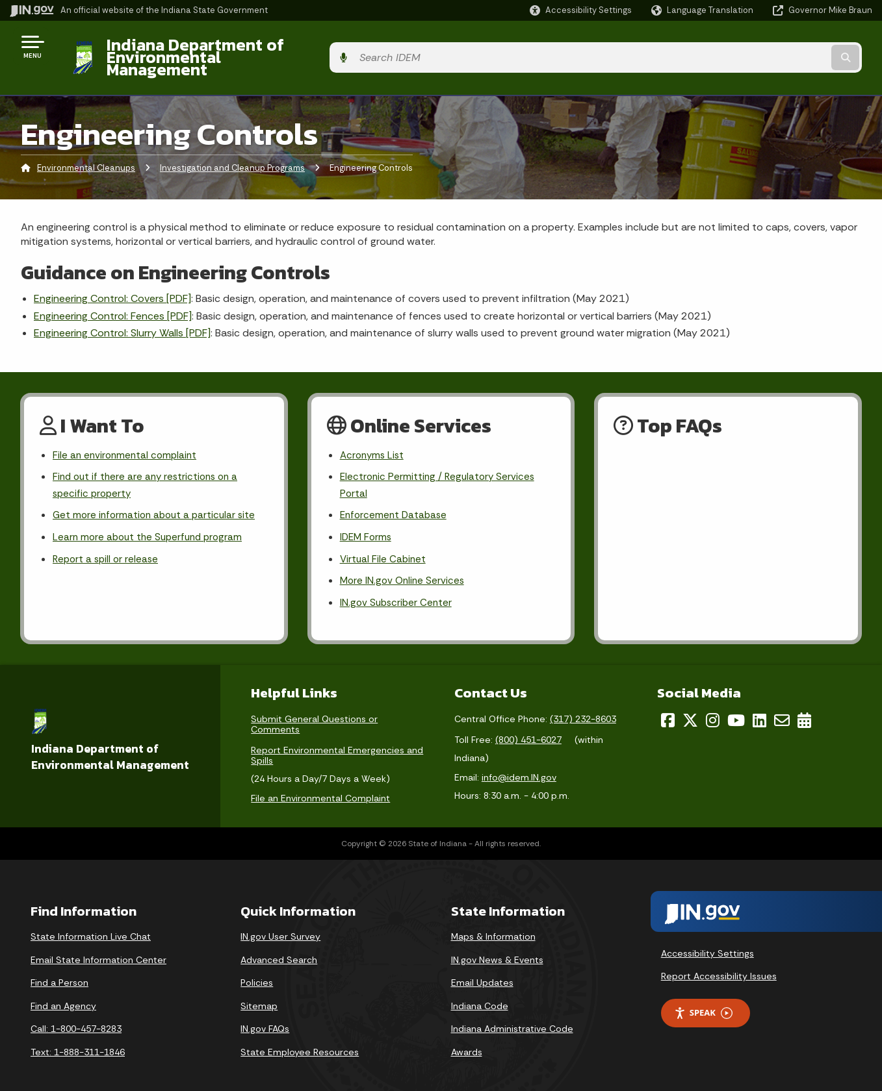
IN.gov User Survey (280, 922)
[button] (581, 10)
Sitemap (259, 991)
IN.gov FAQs (264, 1014)
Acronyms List (374, 433)
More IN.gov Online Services (404, 565)
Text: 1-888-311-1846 (78, 1038)
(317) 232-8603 (583, 704)
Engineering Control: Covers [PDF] (112, 276)
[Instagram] (713, 706)
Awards (466, 1038)
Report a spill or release (107, 542)
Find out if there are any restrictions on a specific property (149, 465)
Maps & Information (493, 922)
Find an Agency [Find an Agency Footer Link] (63, 991)
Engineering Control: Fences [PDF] (113, 293)
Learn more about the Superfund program (151, 520)
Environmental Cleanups (86, 145)
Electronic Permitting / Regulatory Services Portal (440, 465)
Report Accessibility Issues (719, 962)
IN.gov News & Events (497, 945)
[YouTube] (736, 706)
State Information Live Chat (91, 922)
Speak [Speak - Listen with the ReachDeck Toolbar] (703, 998)
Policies (256, 968)
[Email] (782, 706)
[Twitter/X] (690, 706)
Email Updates (482, 968)
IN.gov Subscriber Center (398, 588)
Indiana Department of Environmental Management (294, 46)
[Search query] (773, 46)
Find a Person (59, 968)
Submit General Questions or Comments (314, 710)
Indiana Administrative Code (512, 1014)
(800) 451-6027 (528, 725)
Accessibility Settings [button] (707, 939)
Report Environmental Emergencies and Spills (337, 741)
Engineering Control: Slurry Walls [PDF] (122, 311)
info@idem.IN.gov (519, 763)
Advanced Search (278, 945)
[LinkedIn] (759, 706)
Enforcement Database (395, 497)
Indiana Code (479, 991)
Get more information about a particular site (158, 497)
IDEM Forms (367, 520)
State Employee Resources (299, 1038)
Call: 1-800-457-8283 (76, 1014)
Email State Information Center (98, 945)
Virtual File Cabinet (384, 542)
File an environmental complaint (127, 433)
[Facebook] (668, 706)
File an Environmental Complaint (320, 784)
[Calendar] (804, 706)
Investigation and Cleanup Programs (232, 145)
